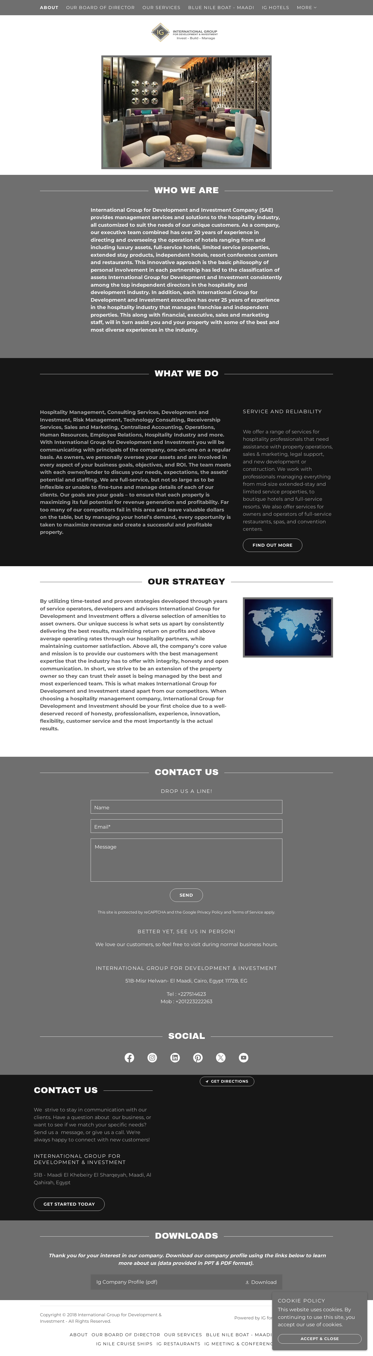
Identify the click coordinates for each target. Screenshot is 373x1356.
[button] (307, 7)
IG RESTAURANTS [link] (179, 1343)
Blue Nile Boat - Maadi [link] (221, 7)
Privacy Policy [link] (210, 912)
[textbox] (186, 807)
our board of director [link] (100, 7)
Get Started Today (64, 1204)
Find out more (268, 545)
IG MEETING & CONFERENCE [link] (240, 1343)
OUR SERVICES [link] (161, 7)
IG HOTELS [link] (275, 7)
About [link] (49, 7)
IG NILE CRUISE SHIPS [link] (124, 1343)
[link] (186, 32)
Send (181, 895)
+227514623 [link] (192, 994)
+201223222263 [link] (194, 1001)
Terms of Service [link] (247, 912)
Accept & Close (308, 1339)
